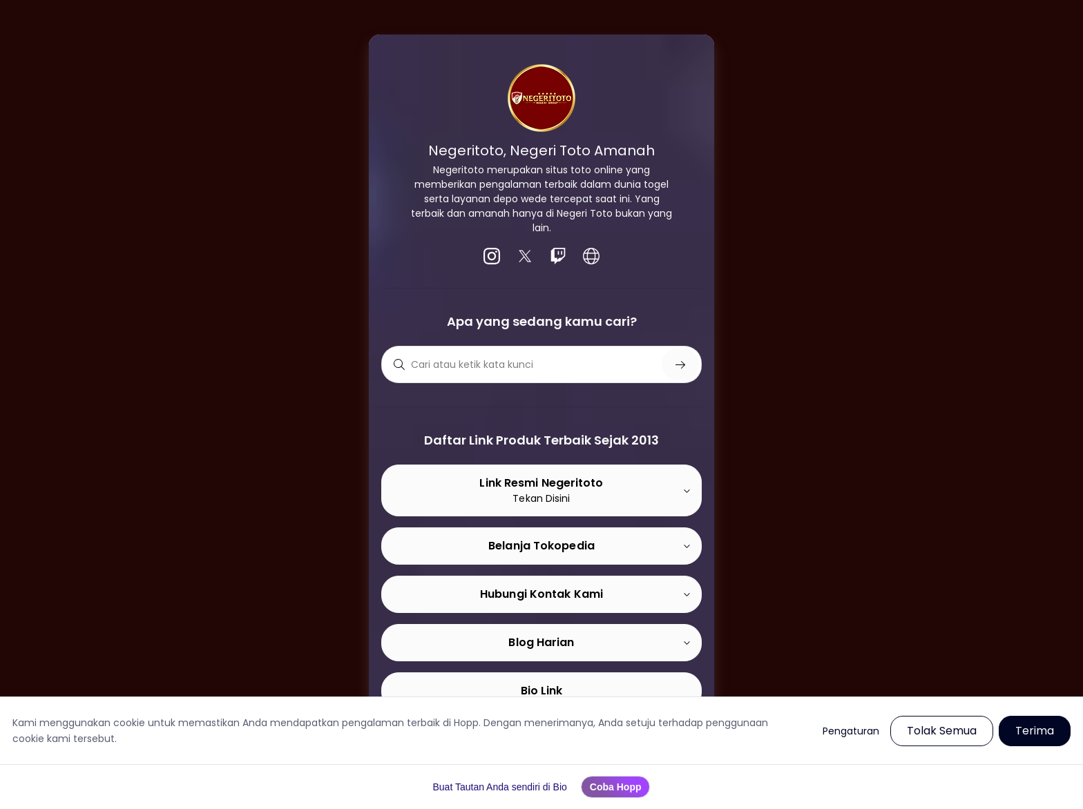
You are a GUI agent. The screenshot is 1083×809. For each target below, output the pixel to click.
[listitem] (491, 256)
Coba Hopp (616, 786)
